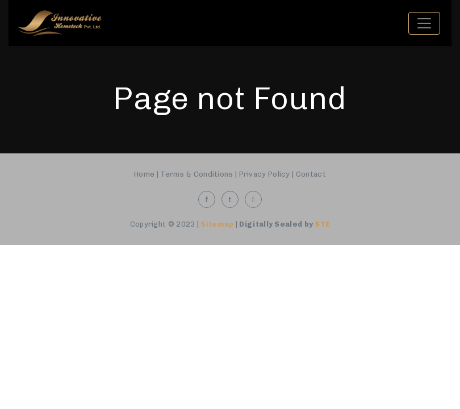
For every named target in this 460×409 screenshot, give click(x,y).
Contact (311, 174)
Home (144, 174)
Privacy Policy (264, 174)
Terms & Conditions (196, 174)
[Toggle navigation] (424, 23)
